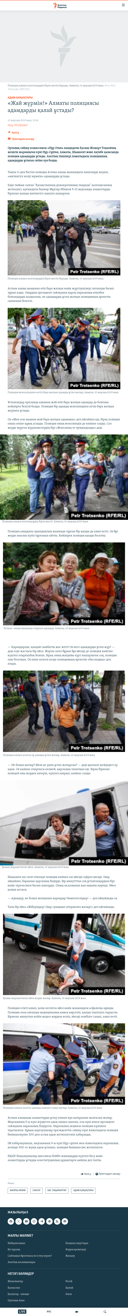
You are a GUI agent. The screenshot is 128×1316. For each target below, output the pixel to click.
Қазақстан (14, 1287)
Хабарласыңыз (16, 1243)
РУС (49, 1312)
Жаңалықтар (15, 1281)
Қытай (69, 1287)
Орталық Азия (16, 1300)
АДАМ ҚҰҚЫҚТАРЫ (20, 97)
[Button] (13, 133)
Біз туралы (14, 1249)
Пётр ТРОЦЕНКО (18, 125)
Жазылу (70, 1256)
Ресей (69, 1281)
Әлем (69, 1294)
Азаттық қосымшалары (21, 1262)
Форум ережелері (76, 1249)
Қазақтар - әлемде (18, 1294)
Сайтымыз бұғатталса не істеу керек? (30, 1256)
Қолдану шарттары (77, 1243)
